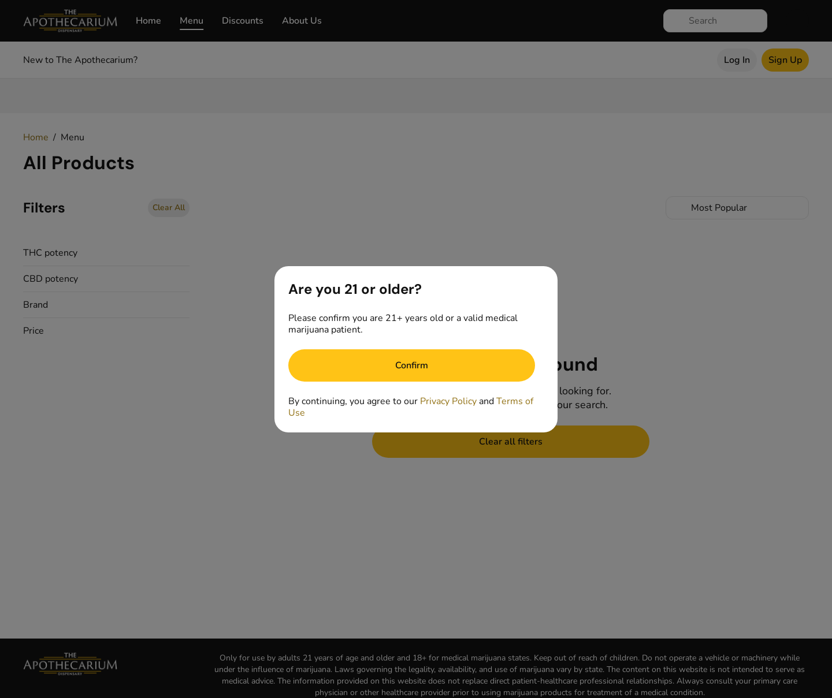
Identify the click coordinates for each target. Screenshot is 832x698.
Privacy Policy (448, 401)
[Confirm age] (411, 365)
